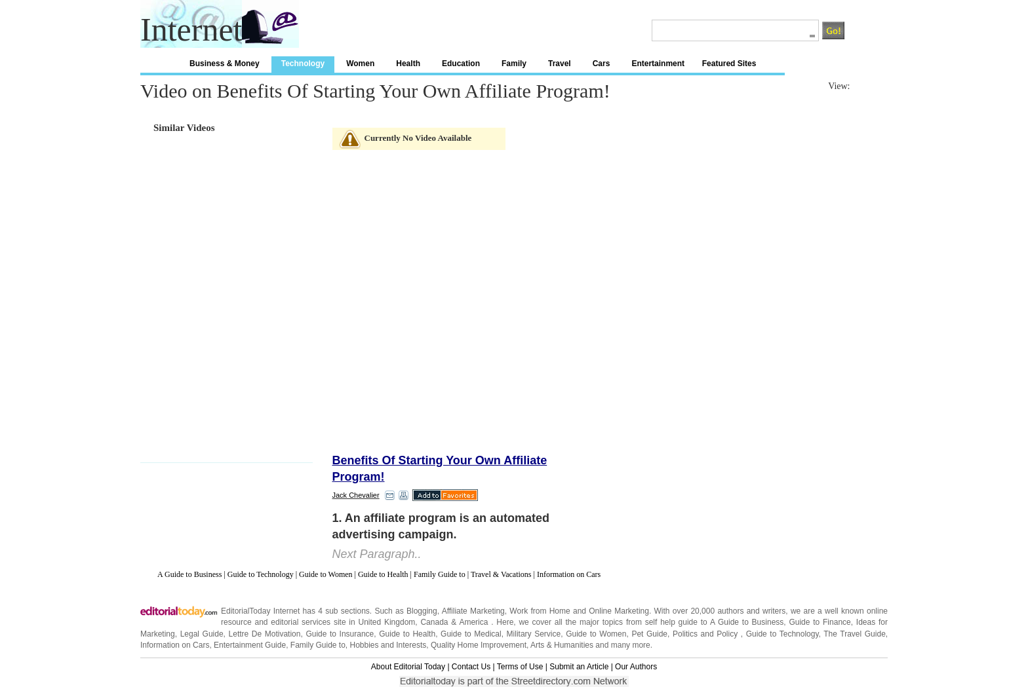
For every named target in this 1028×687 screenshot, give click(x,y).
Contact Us (471, 666)
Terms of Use (520, 666)
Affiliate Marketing (473, 611)
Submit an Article (578, 666)
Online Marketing (619, 611)
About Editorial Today (408, 666)
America (473, 622)
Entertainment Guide (250, 645)
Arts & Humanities (561, 645)
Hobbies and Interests (388, 645)
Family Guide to (439, 574)
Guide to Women (325, 574)
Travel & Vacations (501, 574)
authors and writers (751, 611)
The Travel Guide (854, 634)
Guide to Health (383, 574)
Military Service (534, 634)
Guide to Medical (471, 634)
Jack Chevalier (356, 495)
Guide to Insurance (340, 634)
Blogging (421, 611)
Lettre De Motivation (265, 634)
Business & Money (224, 63)
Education (461, 63)
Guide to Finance (819, 622)
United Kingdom (386, 622)
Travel (559, 63)
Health (408, 63)
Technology (303, 63)
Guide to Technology (260, 574)
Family (514, 63)
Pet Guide (649, 634)
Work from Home (539, 611)
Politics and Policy (707, 634)
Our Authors (636, 666)
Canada (434, 622)
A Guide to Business (189, 574)
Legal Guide (202, 634)
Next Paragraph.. (377, 554)
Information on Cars (569, 574)
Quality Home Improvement (478, 645)
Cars (601, 63)
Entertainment (657, 63)
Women (360, 63)
